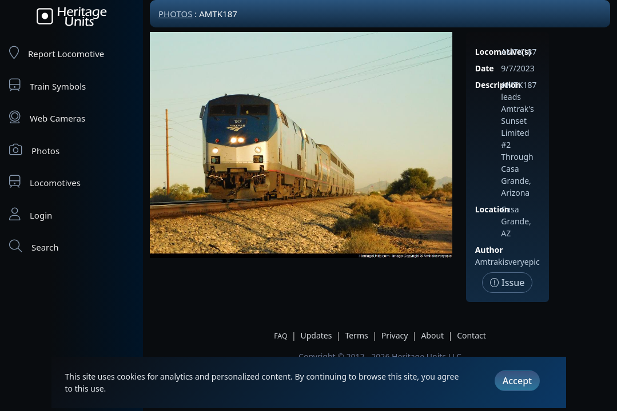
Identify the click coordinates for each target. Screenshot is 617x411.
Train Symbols (47, 85)
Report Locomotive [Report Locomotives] (56, 52)
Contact (471, 335)
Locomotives (45, 181)
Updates (316, 335)
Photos (34, 149)
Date (484, 68)
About (432, 335)
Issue (507, 282)
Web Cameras (47, 117)
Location (492, 209)
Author (489, 249)
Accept (517, 380)
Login (30, 214)
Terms (356, 335)
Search (33, 246)
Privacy (394, 335)
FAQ (280, 336)
